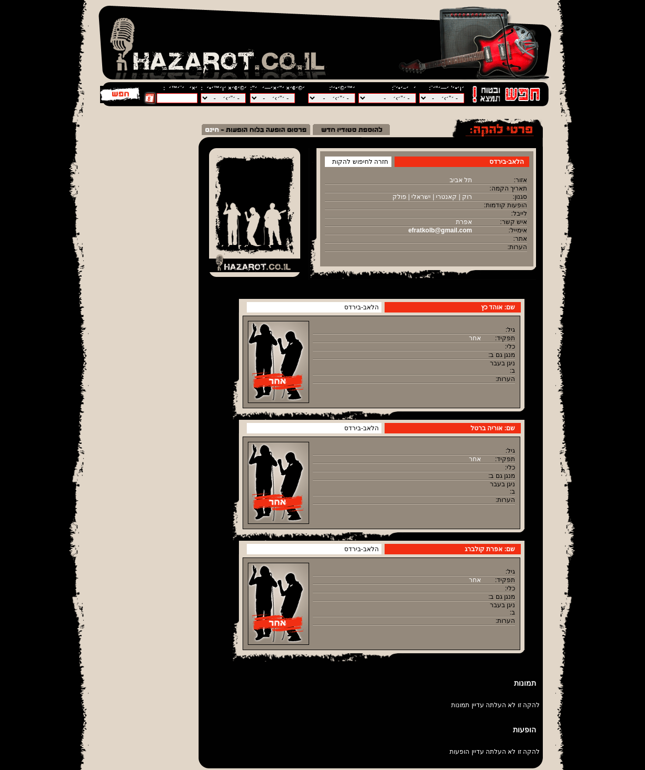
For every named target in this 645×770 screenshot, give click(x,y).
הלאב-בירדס (361, 307)
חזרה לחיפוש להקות (360, 161)
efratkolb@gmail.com (440, 230)
